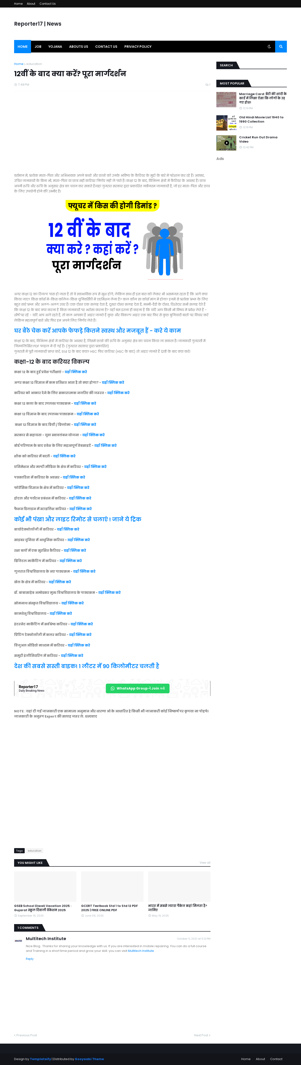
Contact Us (48, 4)
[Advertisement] (112, 135)
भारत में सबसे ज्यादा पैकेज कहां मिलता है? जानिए (177, 908)
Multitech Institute (46, 938)
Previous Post (26, 1035)
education (34, 64)
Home (18, 4)
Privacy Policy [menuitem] (137, 46)
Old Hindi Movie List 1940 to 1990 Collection (261, 119)
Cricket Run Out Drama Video (258, 139)
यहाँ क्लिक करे (76, 372)
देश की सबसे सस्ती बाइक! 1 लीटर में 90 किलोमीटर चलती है (86, 666)
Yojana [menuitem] (55, 46)
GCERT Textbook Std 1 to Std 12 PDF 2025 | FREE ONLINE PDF (109, 908)
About (31, 4)
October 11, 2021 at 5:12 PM (193, 939)
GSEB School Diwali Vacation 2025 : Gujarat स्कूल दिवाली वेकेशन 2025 (42, 908)
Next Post (201, 1035)
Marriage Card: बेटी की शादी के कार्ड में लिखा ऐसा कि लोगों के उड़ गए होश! (263, 98)
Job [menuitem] (38, 46)
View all (205, 863)
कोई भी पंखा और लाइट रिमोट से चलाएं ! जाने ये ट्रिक (78, 519)
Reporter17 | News (37, 24)
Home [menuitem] (23, 46)
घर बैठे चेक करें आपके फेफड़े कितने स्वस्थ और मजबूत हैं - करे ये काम (97, 331)
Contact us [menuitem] (106, 46)
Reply (30, 959)
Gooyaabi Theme (89, 1059)
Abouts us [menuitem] (78, 46)
